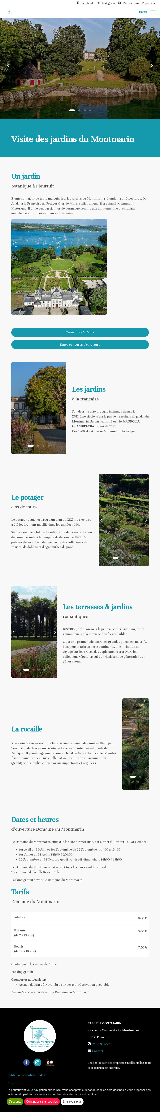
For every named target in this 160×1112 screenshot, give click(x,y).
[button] (8, 65)
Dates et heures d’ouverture (80, 345)
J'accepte (15, 1101)
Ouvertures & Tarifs (80, 332)
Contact (97, 1051)
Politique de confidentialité (26, 1075)
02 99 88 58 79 (101, 1044)
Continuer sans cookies (42, 1101)
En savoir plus (72, 1101)
